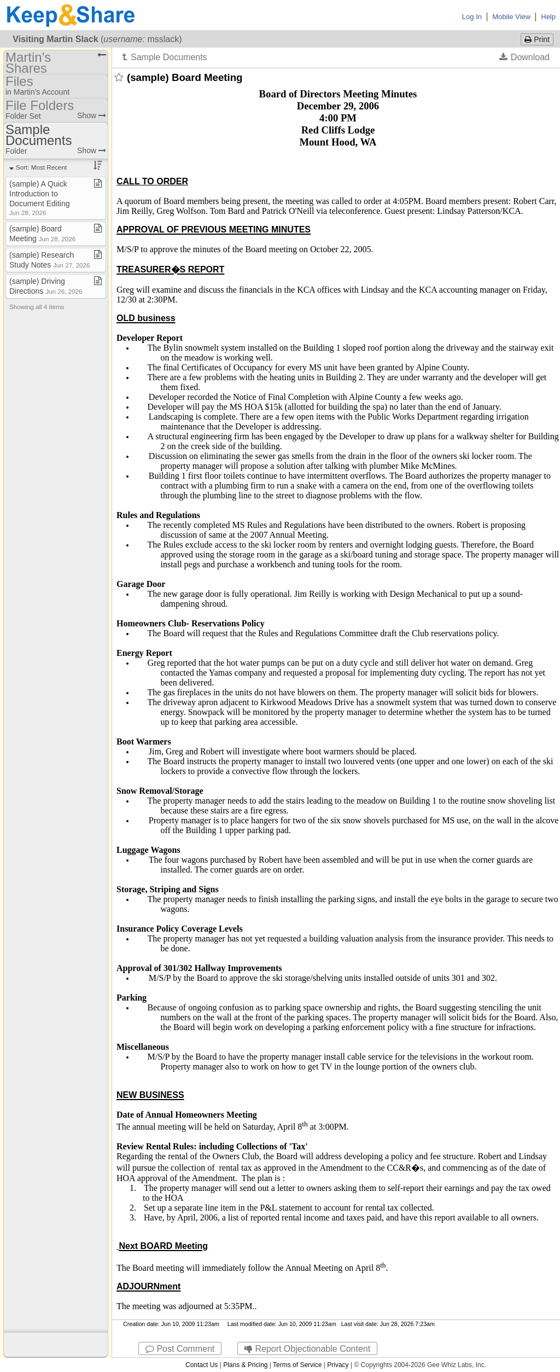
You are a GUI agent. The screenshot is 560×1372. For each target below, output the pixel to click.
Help (548, 17)
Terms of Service (297, 1365)
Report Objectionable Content (307, 1348)
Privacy (337, 1365)
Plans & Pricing (245, 1365)
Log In (472, 17)
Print (537, 39)
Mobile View (511, 17)
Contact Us (201, 1365)
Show (91, 115)
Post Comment (179, 1348)
